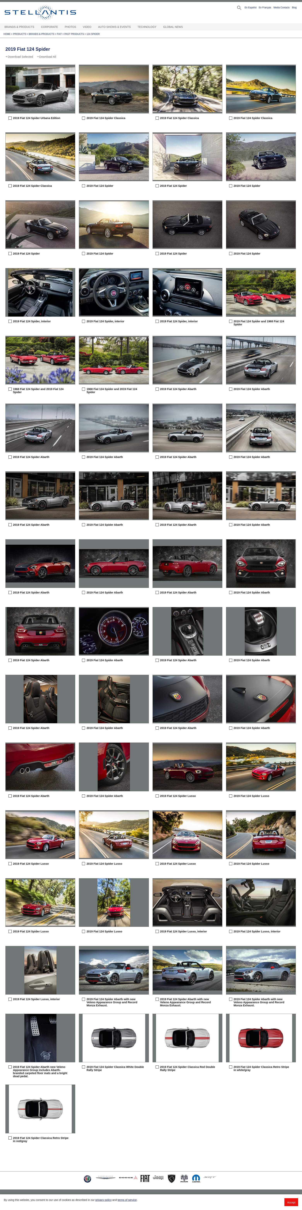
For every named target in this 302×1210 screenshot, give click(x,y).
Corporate (49, 26)
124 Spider (93, 34)
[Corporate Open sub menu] (60, 27)
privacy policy (103, 1199)
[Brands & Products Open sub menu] (36, 27)
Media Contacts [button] (282, 7)
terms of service (127, 1199)
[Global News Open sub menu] (185, 27)
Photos (70, 26)
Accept (291, 1202)
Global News (173, 26)
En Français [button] (265, 7)
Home (6, 34)
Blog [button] (294, 7)
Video (87, 26)
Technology (146, 26)
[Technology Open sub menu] (158, 27)
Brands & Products (19, 26)
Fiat (59, 34)
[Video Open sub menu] (93, 27)
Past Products (74, 34)
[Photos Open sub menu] (78, 27)
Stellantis (49, 12)
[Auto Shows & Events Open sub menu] (132, 27)
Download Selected (20, 56)
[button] (238, 7)
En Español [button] (250, 7)
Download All (47, 56)
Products (19, 34)
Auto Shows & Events (114, 26)
